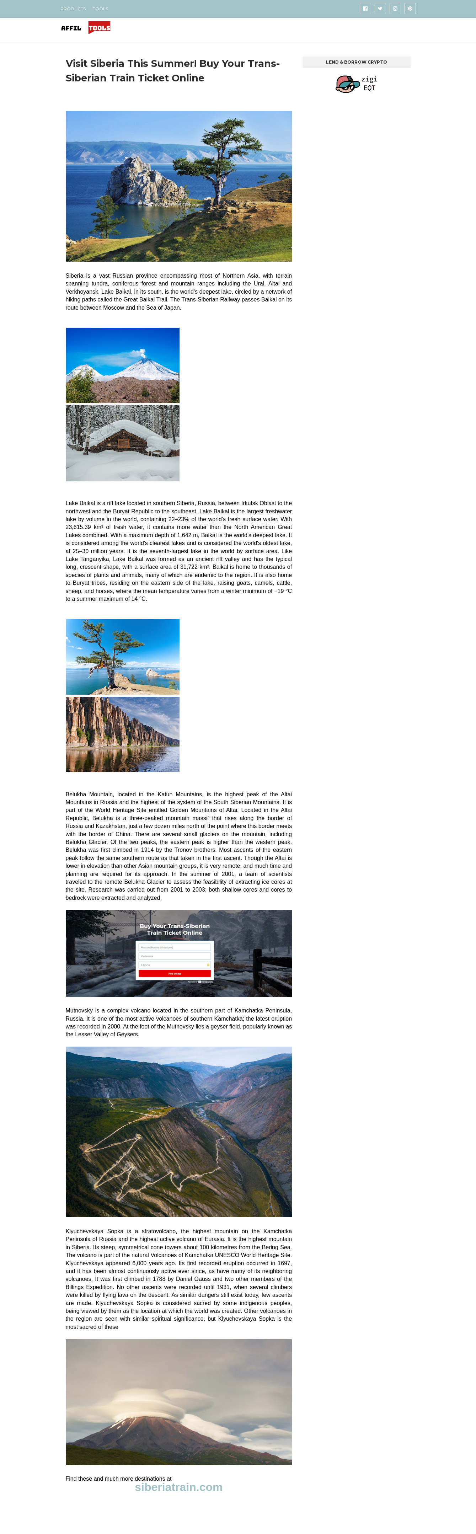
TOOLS (100, 8)
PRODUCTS (73, 8)
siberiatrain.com (179, 1487)
